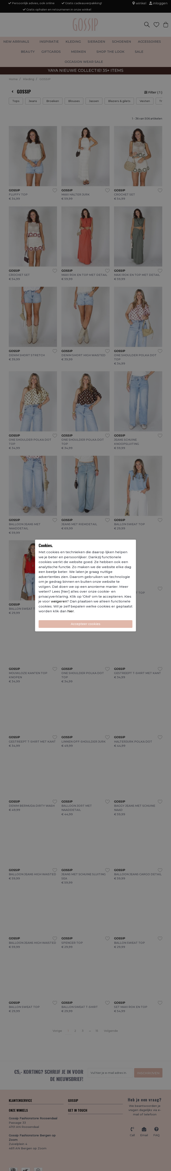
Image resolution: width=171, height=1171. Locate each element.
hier (70, 611)
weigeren (59, 601)
